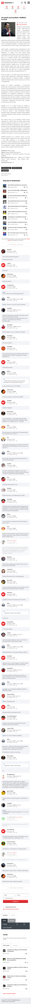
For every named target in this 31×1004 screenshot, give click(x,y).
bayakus (9, 488)
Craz (8, 360)
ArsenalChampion (12, 716)
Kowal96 (9, 249)
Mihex (8, 371)
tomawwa (9, 656)
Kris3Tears (10, 335)
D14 (8, 477)
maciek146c (10, 622)
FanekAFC (9, 346)
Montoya (9, 557)
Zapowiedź (5, 170)
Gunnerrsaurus (11, 841)
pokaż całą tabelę (7, 927)
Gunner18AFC (10, 694)
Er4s (8, 540)
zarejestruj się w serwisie (12, 909)
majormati (9, 569)
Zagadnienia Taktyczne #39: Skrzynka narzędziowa (17, 950)
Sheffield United (17, 168)
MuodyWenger (11, 774)
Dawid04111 (10, 668)
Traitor (9, 632)
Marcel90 (9, 580)
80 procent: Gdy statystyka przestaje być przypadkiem (16, 959)
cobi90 (8, 263)
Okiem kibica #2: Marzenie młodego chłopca (16, 976)
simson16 (9, 592)
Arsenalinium (10, 829)
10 (21, 244)
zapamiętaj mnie (8, 898)
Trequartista (10, 285)
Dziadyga (9, 499)
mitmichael (10, 274)
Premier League (6, 168)
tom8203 (9, 400)
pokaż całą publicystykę (9, 993)
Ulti (8, 437)
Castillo (9, 463)
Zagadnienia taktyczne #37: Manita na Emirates (17, 985)
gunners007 (10, 791)
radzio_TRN (10, 728)
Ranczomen (10, 411)
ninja (8, 705)
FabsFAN (9, 308)
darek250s (9, 325)
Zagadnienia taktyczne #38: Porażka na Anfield (17, 968)
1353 (22, 24)
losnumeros (10, 863)
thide (8, 297)
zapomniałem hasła (10, 907)
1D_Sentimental (11, 817)
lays (8, 425)
